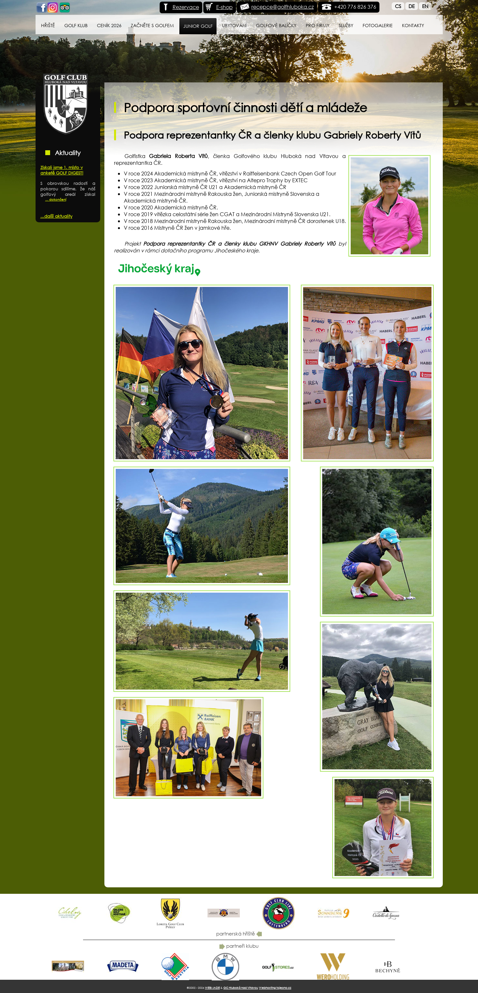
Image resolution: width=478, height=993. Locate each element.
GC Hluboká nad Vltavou (240, 988)
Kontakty (413, 25)
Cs (398, 6)
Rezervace (180, 7)
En (425, 6)
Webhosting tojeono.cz (275, 988)
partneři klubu (239, 946)
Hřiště (48, 25)
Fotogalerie (378, 25)
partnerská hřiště (239, 933)
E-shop (219, 7)
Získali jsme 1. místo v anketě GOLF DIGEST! (61, 170)
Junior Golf (198, 26)
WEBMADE (212, 988)
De (412, 6)
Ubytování (234, 25)
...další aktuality (56, 216)
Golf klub (76, 25)
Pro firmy (317, 25)
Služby (346, 25)
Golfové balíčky (276, 25)
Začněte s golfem (152, 25)
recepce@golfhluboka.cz (282, 6)
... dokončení (55, 199)
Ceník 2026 (109, 25)
